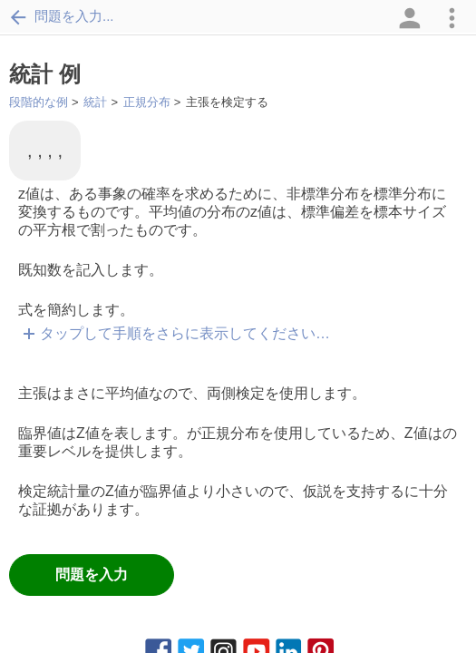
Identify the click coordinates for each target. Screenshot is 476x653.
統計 (95, 102)
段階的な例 (38, 102)
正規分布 (146, 102)
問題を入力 (91, 574)
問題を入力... (61, 16)
